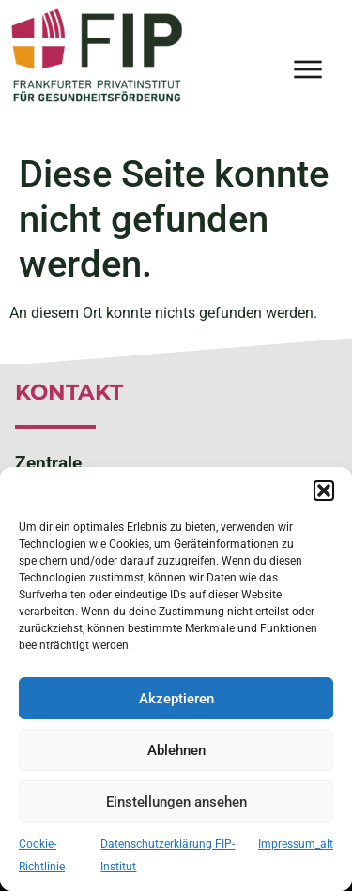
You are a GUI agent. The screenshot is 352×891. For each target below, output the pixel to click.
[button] (323, 490)
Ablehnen (176, 750)
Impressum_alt (295, 844)
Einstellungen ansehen (176, 801)
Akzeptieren (176, 698)
